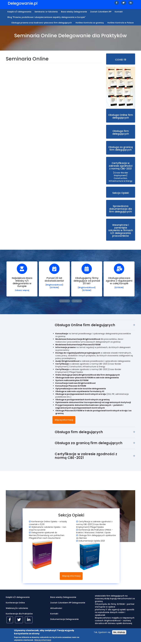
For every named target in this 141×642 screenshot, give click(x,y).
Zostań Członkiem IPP (100, 11)
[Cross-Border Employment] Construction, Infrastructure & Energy (120, 175)
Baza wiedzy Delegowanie (74, 11)
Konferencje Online (15, 606)
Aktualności (56, 612)
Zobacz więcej (22, 293)
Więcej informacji (64, 423)
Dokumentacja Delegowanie (64, 623)
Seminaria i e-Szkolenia (46, 11)
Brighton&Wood (54, 288)
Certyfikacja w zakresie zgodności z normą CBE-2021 (86, 459)
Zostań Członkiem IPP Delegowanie (67, 606)
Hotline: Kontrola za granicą (90, 22)
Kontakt (119, 11)
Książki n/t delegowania (19, 11)
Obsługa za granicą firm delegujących (88, 446)
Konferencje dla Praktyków (19, 617)
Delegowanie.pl (22, 3)
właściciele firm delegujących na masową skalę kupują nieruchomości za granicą (115, 602)
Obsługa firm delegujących (79, 435)
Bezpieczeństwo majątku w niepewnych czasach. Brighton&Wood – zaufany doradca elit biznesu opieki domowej (114, 624)
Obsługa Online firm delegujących (85, 328)
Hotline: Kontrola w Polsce (120, 22)
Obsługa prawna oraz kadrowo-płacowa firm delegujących (41, 22)
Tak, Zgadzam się (102, 632)
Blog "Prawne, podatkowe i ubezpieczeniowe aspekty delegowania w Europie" (46, 17)
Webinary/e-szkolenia (17, 612)
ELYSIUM (54, 291)
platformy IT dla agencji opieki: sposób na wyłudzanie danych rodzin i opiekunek (114, 616)
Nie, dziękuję (119, 632)
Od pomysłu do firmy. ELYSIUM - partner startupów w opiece (115, 609)
